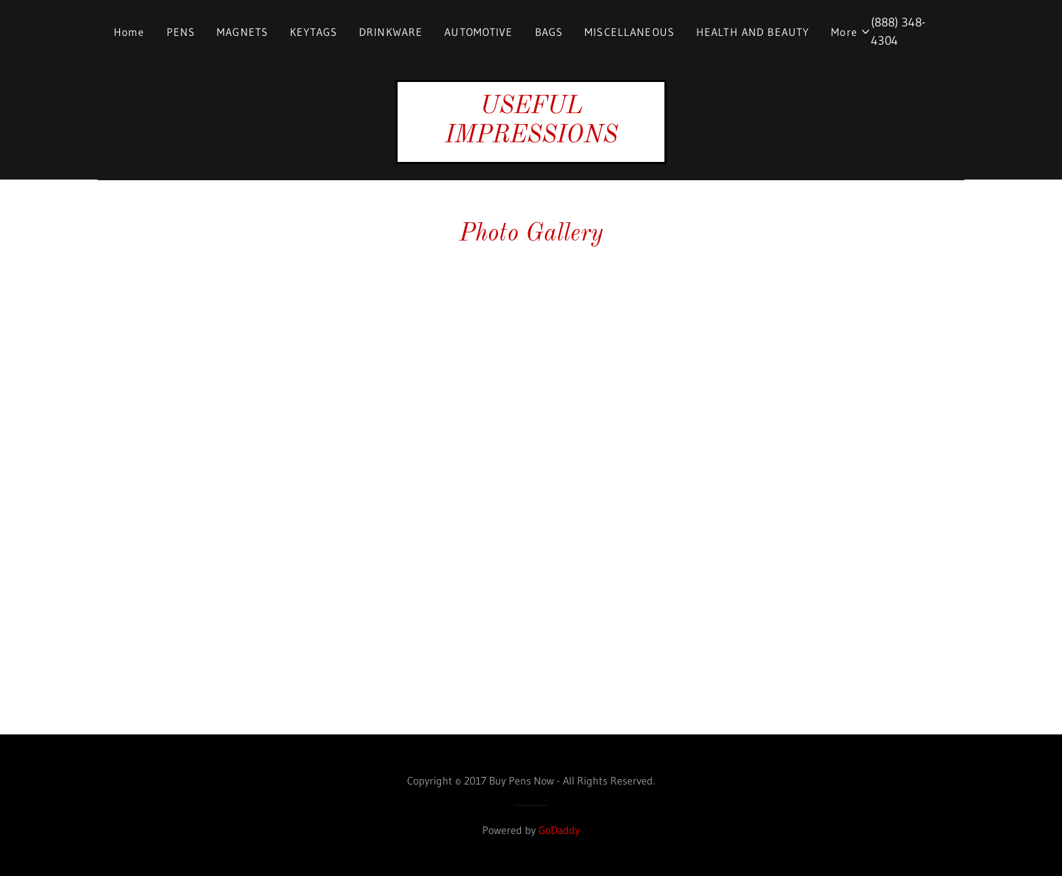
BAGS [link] (549, 32)
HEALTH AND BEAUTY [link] (752, 32)
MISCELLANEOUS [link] (630, 32)
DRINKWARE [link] (391, 32)
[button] (851, 32)
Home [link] (129, 32)
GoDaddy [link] (559, 830)
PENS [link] (181, 32)
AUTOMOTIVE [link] (478, 32)
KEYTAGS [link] (313, 32)
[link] (531, 138)
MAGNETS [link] (242, 32)
